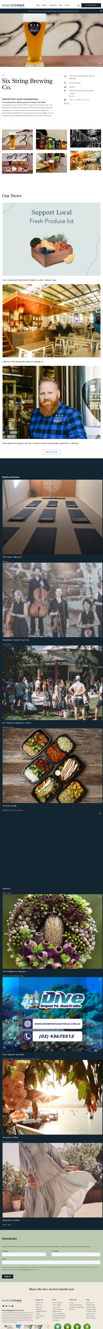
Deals (37, 1318)
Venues (12, 727)
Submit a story (90, 1314)
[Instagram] (9, 1306)
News (61, 5)
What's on (39, 1305)
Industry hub (90, 1305)
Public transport (57, 1309)
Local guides (40, 1316)
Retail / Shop (7, 893)
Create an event (91, 1311)
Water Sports (35, 1059)
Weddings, (6, 727)
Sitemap (72, 1309)
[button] (101, 11)
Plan (38, 5)
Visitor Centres (57, 1303)
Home (3, 75)
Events (67, 5)
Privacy (71, 1303)
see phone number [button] (75, 83)
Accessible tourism (58, 1318)
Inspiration (39, 1307)
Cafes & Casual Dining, (16, 810)
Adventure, (6, 1059)
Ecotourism (56, 1320)
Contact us (89, 1303)
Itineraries (39, 1309)
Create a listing (91, 1309)
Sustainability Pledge (59, 1316)
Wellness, (5, 810)
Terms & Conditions (75, 1305)
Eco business (90, 1316)
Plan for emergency (58, 1314)
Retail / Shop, (19, 976)
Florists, (12, 976)
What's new (39, 1303)
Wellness (5, 561)
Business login (90, 1307)
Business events (91, 1318)
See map (71, 96)
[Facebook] (6, 1306)
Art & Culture (7, 644)
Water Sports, (14, 1059)
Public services (57, 1311)
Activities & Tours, (25, 1059)
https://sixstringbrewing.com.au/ (79, 100)
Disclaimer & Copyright (76, 1307)
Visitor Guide (56, 1305)
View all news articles (51, 452)
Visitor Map (56, 1307)
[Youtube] (12, 1306)
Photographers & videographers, (13, 1142)
